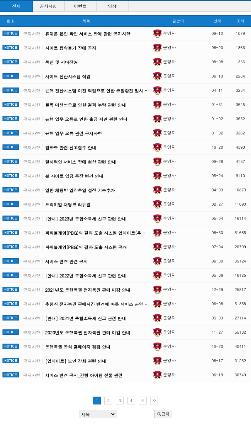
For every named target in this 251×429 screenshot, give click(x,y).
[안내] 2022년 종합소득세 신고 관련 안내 (85, 275)
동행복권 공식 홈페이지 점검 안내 (77, 347)
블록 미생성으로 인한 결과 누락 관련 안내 (85, 105)
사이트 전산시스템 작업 (68, 76)
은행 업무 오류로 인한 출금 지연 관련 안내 (86, 119)
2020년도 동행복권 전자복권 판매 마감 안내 (87, 332)
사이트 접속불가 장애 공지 (70, 48)
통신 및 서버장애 (61, 62)
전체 (16, 6)
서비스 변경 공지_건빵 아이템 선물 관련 (83, 375)
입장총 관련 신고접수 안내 (70, 147)
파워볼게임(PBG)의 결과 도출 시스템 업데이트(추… (95, 233)
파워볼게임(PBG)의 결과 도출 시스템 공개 (86, 247)
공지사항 (48, 6)
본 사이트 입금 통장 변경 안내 (74, 176)
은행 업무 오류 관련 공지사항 (73, 133)
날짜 (217, 20)
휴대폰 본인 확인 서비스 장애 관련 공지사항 (87, 34)
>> (154, 400)
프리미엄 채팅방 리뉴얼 (68, 204)
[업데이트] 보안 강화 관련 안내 (75, 361)
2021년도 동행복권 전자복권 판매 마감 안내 (87, 290)
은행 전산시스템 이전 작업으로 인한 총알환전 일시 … (97, 91)
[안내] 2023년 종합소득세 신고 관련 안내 (85, 219)
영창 (112, 6)
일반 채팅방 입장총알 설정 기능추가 (80, 190)
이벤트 (80, 6)
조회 (240, 20)
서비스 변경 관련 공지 (66, 261)
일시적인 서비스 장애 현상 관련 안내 (80, 162)
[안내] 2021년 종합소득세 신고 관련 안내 (85, 318)
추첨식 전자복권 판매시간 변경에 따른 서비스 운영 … (97, 304)
